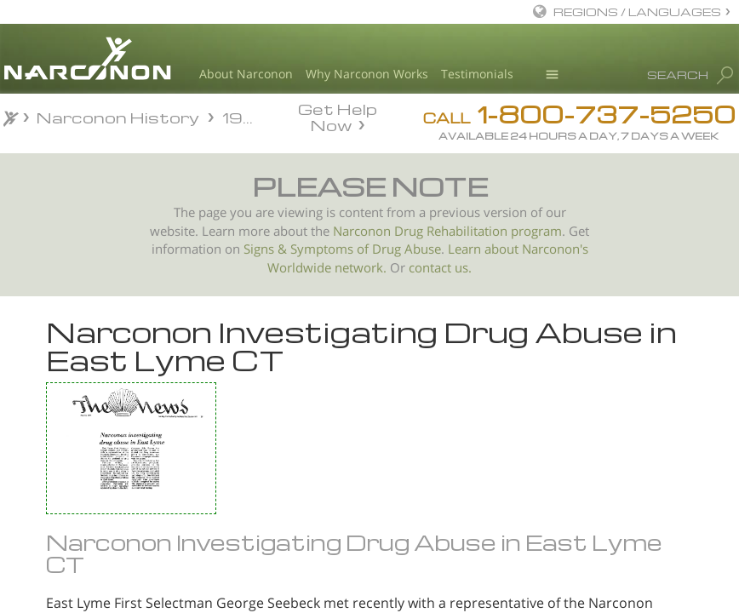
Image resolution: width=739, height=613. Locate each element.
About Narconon (246, 74)
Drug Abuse (406, 249)
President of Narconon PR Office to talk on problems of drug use (101, 485)
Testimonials (477, 74)
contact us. (440, 268)
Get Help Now (337, 116)
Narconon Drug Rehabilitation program (447, 231)
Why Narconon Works (367, 74)
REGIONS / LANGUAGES (637, 11)
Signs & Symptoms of (307, 249)
